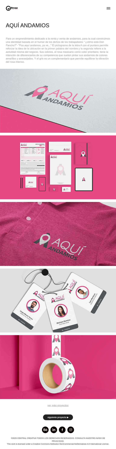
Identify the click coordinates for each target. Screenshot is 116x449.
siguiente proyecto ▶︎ (57, 417)
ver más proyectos (58, 405)
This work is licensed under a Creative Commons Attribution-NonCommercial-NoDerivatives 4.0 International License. (58, 444)
